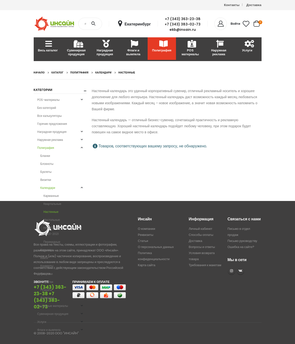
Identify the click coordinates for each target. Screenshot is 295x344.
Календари (47, 188)
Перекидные (51, 242)
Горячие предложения (52, 124)
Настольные (51, 220)
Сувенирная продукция (76, 48)
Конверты (46, 266)
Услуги (247, 46)
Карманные (51, 196)
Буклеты (45, 172)
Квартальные (52, 204)
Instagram (231, 270)
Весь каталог (48, 46)
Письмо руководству (242, 241)
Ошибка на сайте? (240, 247)
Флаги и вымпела (133, 48)
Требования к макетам (205, 265)
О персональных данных (156, 247)
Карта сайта (146, 265)
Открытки (46, 282)
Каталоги (46, 250)
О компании (146, 228)
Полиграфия (161, 46)
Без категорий (46, 108)
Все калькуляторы (49, 116)
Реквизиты (145, 234)
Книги (44, 258)
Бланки (45, 156)
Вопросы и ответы (202, 247)
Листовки (46, 274)
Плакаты (46, 290)
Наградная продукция (104, 48)
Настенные (50, 212)
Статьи (143, 241)
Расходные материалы (275, 48)
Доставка (253, 5)
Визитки (45, 180)
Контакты (231, 5)
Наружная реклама (218, 48)
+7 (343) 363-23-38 (182, 18)
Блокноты (46, 164)
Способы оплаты (201, 234)
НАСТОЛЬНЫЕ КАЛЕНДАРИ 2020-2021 (62, 231)
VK (240, 270)
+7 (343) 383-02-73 (182, 24)
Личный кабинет (200, 228)
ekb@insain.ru (182, 29)
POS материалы (190, 48)
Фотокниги (47, 298)
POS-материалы (48, 100)
